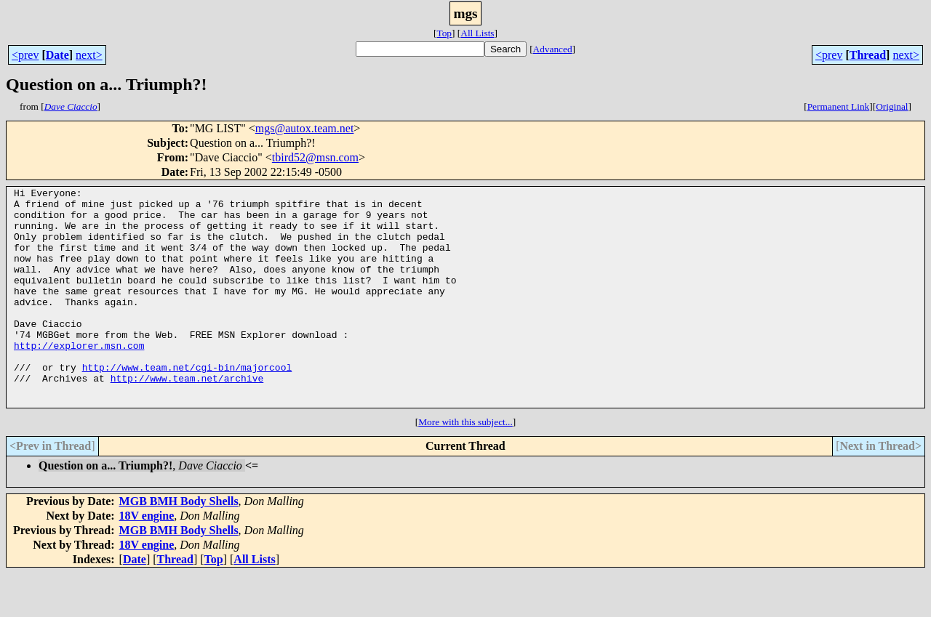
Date (57, 55)
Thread (868, 55)
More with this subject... (465, 465)
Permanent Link (838, 106)
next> (89, 55)
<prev (25, 55)
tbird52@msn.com (315, 157)
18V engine (147, 559)
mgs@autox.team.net (304, 128)
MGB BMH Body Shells (179, 545)
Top (444, 33)
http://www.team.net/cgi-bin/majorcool (187, 404)
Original (892, 106)
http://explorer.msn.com (79, 377)
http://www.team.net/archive (187, 417)
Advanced (552, 49)
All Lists (477, 33)
